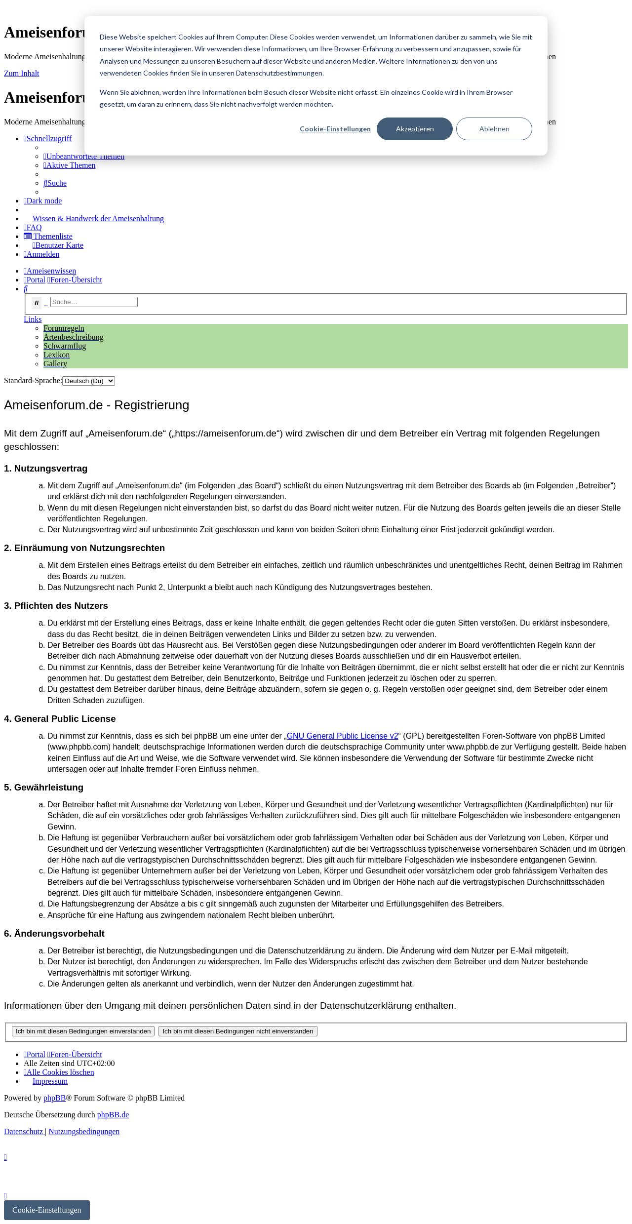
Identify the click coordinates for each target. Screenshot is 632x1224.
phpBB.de (113, 1114)
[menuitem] (83, 156)
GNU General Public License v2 (342, 736)
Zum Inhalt (22, 73)
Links (32, 319)
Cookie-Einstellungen (335, 128)
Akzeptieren (415, 128)
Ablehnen (494, 128)
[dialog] (316, 86)
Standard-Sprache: (33, 380)
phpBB (54, 1098)
